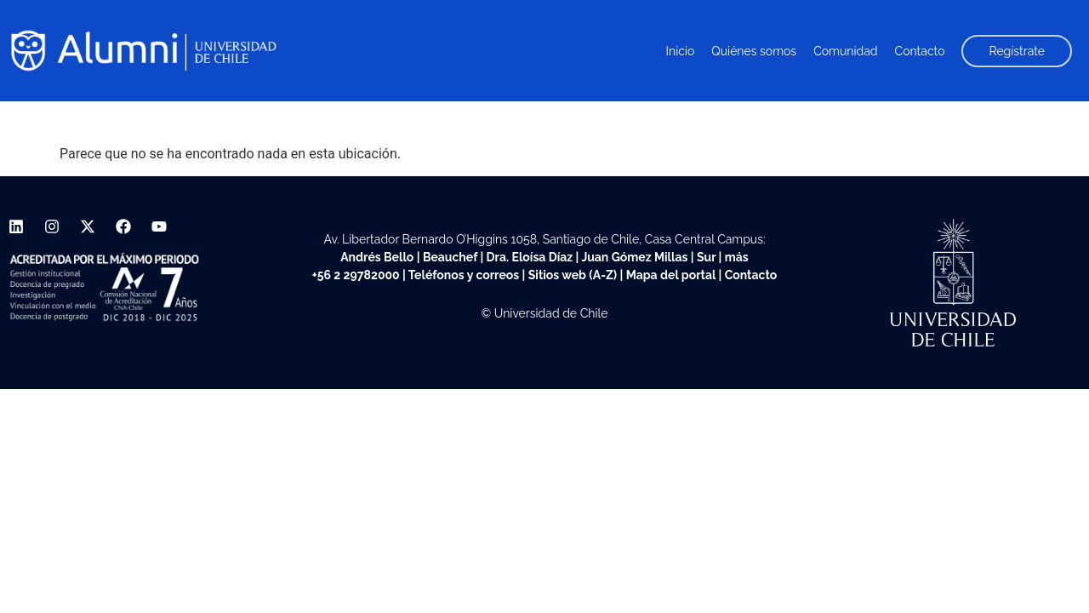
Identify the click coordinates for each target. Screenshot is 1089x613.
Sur (706, 257)
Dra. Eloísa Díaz (530, 257)
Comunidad (845, 51)
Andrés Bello (376, 257)
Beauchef (450, 257)
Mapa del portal (671, 275)
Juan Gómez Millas (634, 257)
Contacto (920, 51)
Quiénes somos (753, 51)
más (737, 257)
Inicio (680, 51)
